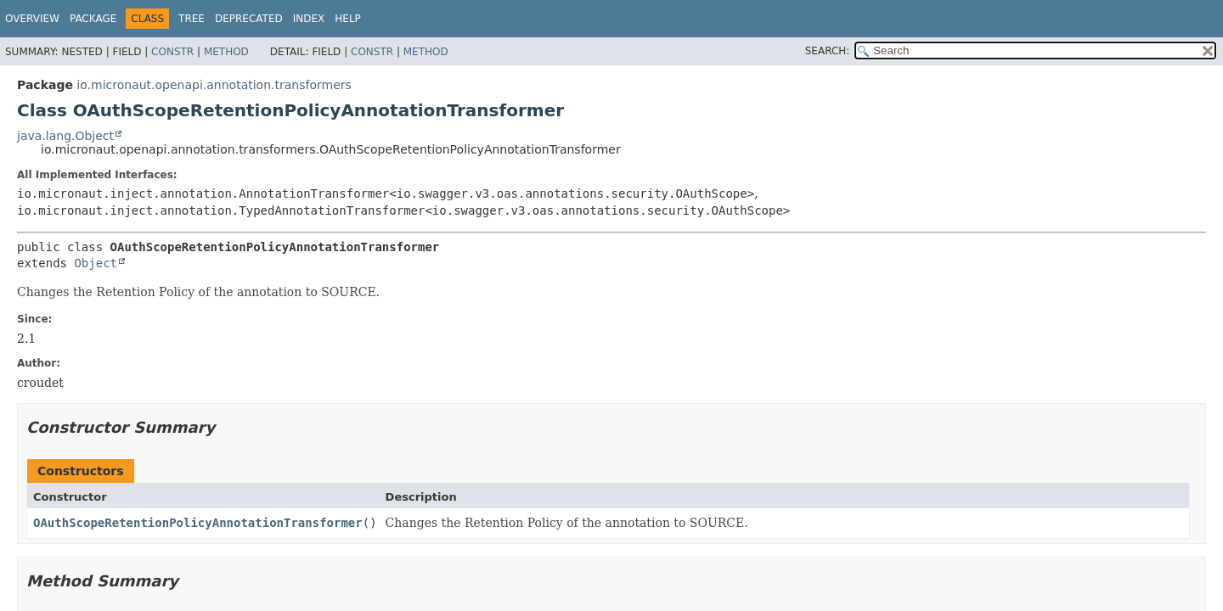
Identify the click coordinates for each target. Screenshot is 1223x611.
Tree (191, 19)
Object (95, 263)
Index (309, 19)
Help (348, 19)
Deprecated (249, 19)
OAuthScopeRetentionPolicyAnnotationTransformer (198, 523)
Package (93, 19)
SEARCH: (827, 51)
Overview (32, 19)
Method (226, 52)
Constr (172, 52)
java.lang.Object (65, 136)
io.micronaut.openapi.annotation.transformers (213, 85)
